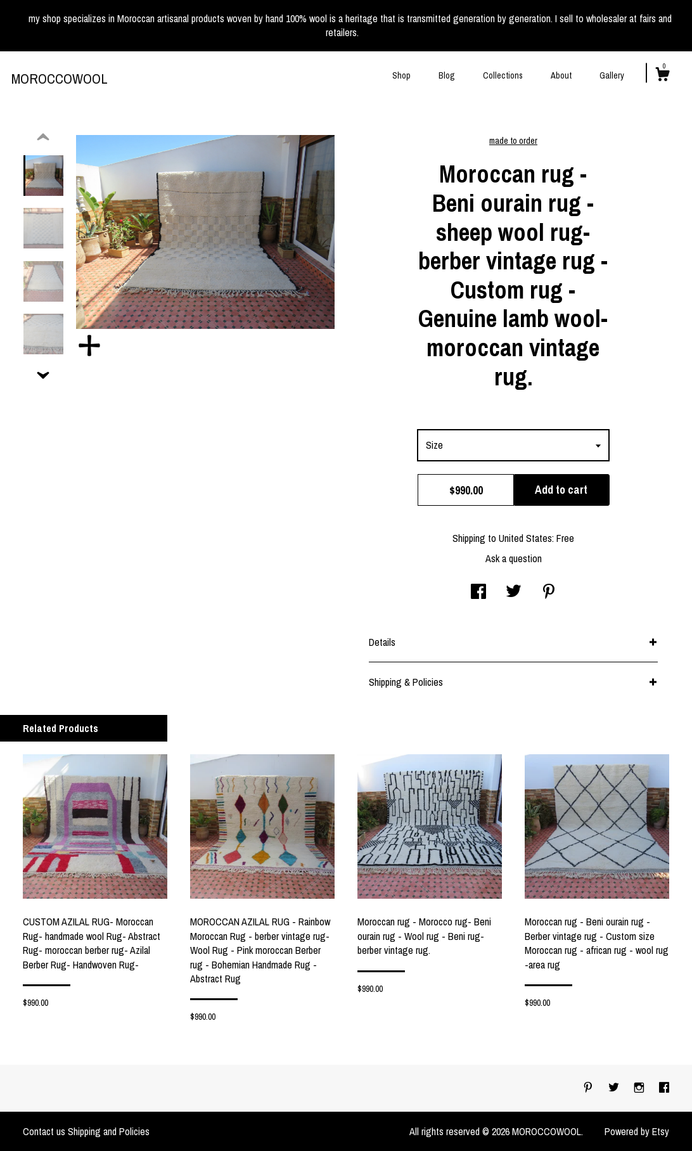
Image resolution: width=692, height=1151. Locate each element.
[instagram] (640, 1088)
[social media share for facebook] (478, 593)
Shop (401, 75)
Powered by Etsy (637, 1131)
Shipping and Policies (109, 1131)
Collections (503, 75)
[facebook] (664, 1088)
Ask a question (513, 558)
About (561, 75)
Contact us (44, 1131)
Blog (447, 75)
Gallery (611, 75)
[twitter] (615, 1088)
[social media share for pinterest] (548, 593)
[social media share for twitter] (513, 593)
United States (525, 538)
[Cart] (662, 76)
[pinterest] (589, 1088)
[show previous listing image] (43, 137)
